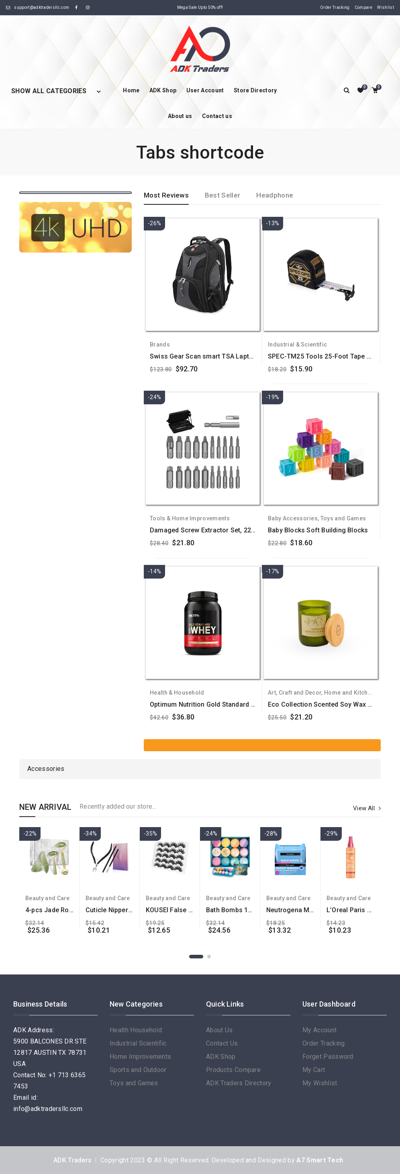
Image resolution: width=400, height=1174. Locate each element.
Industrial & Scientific (297, 344)
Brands (160, 344)
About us (180, 116)
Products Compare (233, 1070)
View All (367, 808)
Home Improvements (140, 1056)
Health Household (136, 1030)
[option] (49, 880)
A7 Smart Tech (319, 1160)
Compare (363, 7)
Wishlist (385, 7)
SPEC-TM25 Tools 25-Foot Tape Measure (330, 356)
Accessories (46, 768)
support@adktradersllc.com (41, 7)
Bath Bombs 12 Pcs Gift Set (247, 910)
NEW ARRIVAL (45, 807)
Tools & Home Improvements (190, 518)
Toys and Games (343, 518)
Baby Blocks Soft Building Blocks (318, 530)
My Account (319, 1030)
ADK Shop (163, 90)
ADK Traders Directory (238, 1083)
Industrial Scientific (138, 1043)
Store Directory (255, 90)
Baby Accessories (293, 518)
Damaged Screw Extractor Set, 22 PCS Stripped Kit (226, 530)
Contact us (217, 116)
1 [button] (196, 956)
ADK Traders (72, 1160)
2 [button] (209, 956)
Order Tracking (334, 7)
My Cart (313, 1070)
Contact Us (222, 1043)
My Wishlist (319, 1083)
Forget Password (327, 1056)
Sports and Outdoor (138, 1070)
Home (131, 90)
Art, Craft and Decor (294, 692)
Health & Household (177, 692)
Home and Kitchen (349, 692)
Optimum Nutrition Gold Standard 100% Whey (217, 704)
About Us (219, 1030)
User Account (205, 90)
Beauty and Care (47, 898)
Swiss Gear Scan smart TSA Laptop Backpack (219, 356)
